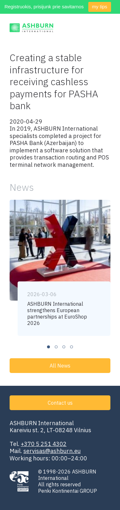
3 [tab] (63, 346)
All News (60, 365)
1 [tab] (48, 346)
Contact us (60, 403)
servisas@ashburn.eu (52, 451)
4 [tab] (71, 346)
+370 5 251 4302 (44, 444)
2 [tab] (56, 346)
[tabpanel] (60, 268)
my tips (100, 6)
